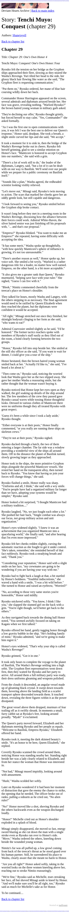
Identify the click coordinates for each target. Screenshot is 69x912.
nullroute (63, 905)
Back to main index (42, 10)
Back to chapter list (12, 41)
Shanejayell (19, 35)
